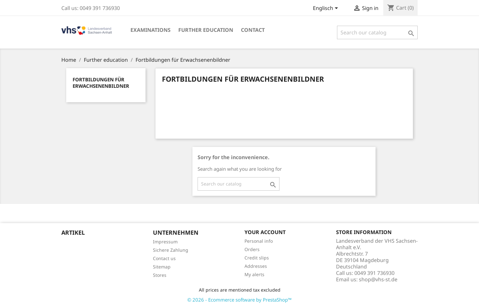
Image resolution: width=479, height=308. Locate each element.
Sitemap (162, 267)
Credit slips (256, 258)
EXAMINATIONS (150, 29)
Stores (159, 275)
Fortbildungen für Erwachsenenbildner (101, 82)
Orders (252, 249)
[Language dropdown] (326, 9)
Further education (205, 29)
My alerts (254, 274)
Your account (265, 232)
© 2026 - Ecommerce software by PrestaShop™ (239, 299)
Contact (253, 29)
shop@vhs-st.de (378, 279)
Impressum (165, 242)
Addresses (255, 266)
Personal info (258, 241)
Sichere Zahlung (170, 250)
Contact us (164, 258)
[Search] (377, 32)
